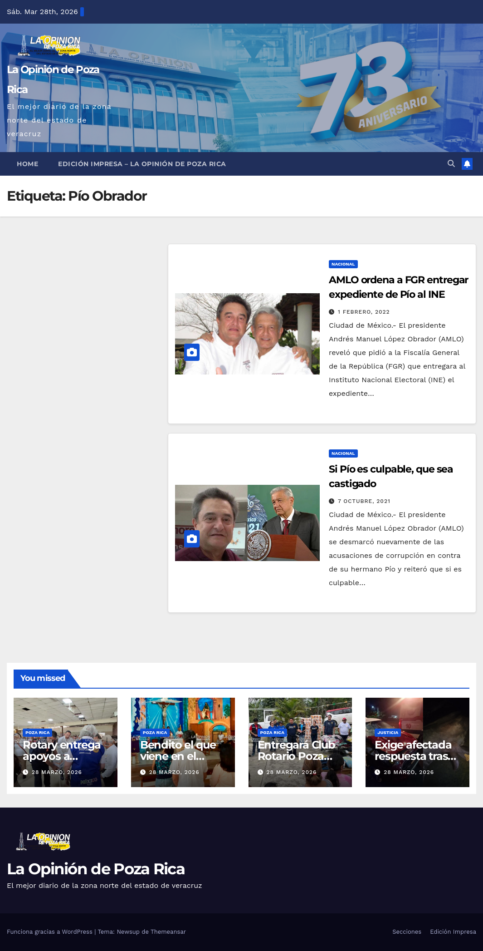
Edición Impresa (453, 931)
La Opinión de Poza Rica (96, 868)
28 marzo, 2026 (57, 772)
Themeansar (168, 931)
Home (27, 164)
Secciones (406, 931)
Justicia (387, 732)
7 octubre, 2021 (364, 501)
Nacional (343, 263)
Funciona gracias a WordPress (50, 931)
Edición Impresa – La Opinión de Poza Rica (142, 164)
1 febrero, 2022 (364, 312)
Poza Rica (37, 732)
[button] (451, 163)
